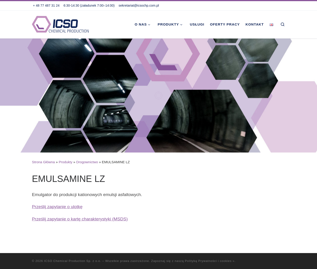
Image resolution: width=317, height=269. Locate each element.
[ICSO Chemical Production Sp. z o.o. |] (60, 23)
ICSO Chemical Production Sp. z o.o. (72, 261)
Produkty (65, 162)
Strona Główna (43, 162)
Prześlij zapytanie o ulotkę (57, 206)
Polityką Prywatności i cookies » (210, 261)
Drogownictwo (87, 162)
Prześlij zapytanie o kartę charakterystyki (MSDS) (80, 219)
